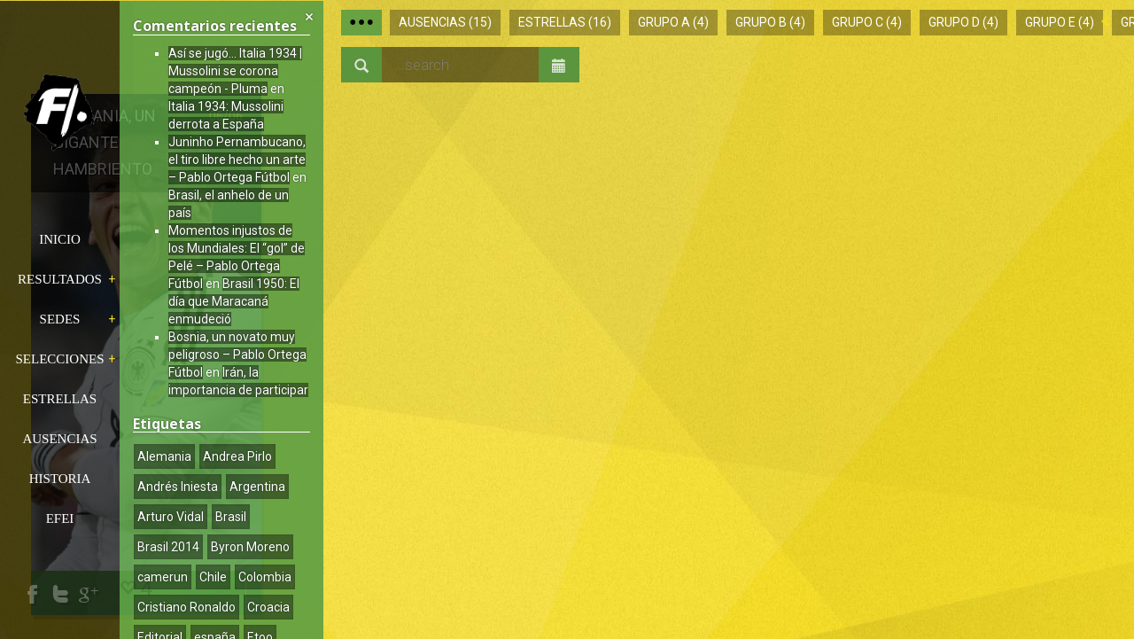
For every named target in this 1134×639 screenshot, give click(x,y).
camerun (162, 577)
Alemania (164, 456)
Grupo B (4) (770, 22)
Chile (213, 577)
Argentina (257, 486)
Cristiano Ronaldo (186, 607)
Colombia (264, 577)
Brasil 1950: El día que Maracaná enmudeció (233, 301)
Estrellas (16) (564, 22)
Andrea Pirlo (237, 456)
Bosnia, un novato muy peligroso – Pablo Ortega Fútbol (237, 354)
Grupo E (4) (1059, 22)
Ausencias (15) (445, 22)
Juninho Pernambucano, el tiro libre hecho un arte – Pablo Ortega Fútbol (237, 159)
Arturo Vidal (170, 517)
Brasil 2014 (168, 547)
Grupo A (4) (673, 22)
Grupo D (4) (963, 22)
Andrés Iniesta (177, 486)
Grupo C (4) (867, 22)
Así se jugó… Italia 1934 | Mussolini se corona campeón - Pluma (235, 71)
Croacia (268, 607)
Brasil (230, 517)
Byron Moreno (250, 547)
